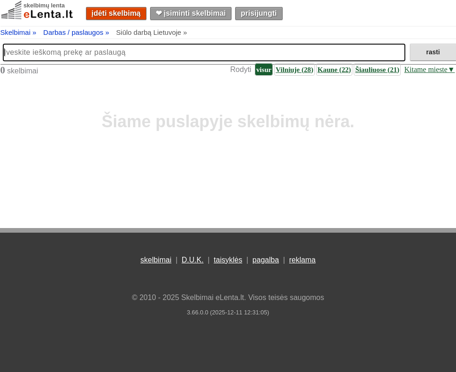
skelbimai (156, 260)
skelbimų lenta (44, 5)
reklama (302, 260)
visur (263, 69)
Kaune (334, 69)
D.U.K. (193, 260)
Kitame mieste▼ (429, 69)
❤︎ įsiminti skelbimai (191, 13)
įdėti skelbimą (116, 13)
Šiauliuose (377, 69)
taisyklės (228, 260)
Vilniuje (294, 69)
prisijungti (259, 13)
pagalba (265, 260)
